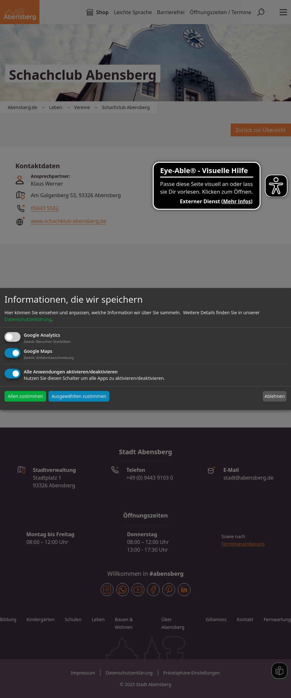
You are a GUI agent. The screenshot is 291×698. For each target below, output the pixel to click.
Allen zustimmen (25, 396)
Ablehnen (274, 396)
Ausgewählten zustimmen (79, 396)
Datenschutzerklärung (27, 319)
